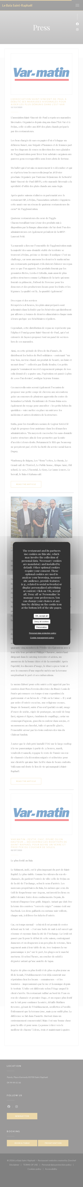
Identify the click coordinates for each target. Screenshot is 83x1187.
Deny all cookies (41, 621)
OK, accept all (41, 616)
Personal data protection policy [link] (42, 633)
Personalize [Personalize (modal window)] (41, 627)
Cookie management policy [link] (42, 638)
